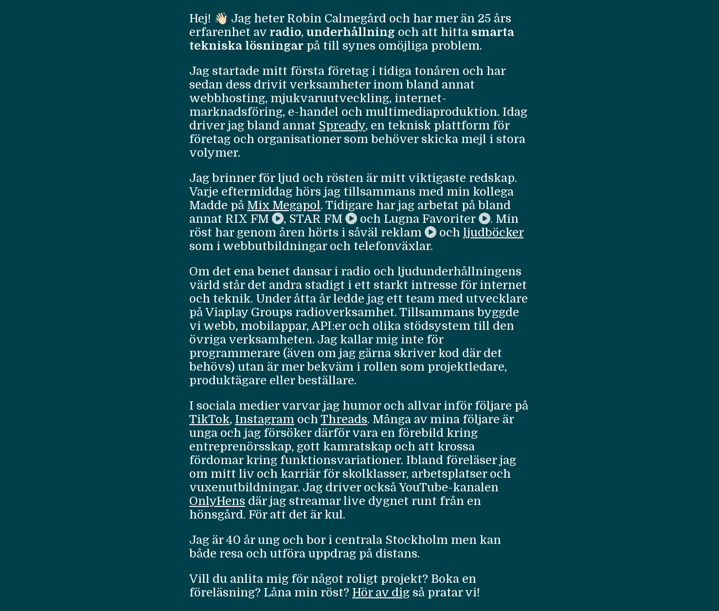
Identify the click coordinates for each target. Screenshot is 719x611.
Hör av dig (381, 592)
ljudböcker (493, 232)
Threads (344, 419)
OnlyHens (217, 501)
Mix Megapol (284, 205)
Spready (342, 125)
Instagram (264, 419)
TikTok (209, 419)
